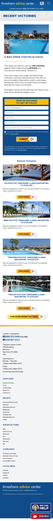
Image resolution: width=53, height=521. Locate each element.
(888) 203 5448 (11, 336)
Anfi (4, 429)
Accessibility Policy (9, 461)
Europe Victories (8, 383)
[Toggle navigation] (48, 3)
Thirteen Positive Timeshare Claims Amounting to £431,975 (26, 258)
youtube (5, 478)
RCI (4, 436)
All (4, 444)
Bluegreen (6, 410)
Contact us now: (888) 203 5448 (26, 8)
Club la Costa (7, 431)
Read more (24, 197)
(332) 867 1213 (11, 339)
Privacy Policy (14, 134)
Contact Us (6, 393)
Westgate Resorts (9, 417)
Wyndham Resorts (9, 407)
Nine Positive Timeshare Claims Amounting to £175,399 (26, 221)
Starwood (6, 412)
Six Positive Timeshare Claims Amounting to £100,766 (26, 184)
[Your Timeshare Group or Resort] (26, 108)
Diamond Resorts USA (10, 402)
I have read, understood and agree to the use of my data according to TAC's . (26, 133)
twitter (5, 475)
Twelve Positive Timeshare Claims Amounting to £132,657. (26, 296)
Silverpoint (6, 439)
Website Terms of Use (10, 456)
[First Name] (26, 113)
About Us (6, 390)
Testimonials (7, 388)
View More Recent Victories (24, 317)
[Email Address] (26, 123)
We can (44, 507)
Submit (23, 139)
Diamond (6, 434)
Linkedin (5, 470)
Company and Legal (9, 453)
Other (5, 419)
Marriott (6, 405)
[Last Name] (26, 118)
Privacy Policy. (22, 150)
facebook (6, 473)
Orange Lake (7, 414)
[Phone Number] (26, 128)
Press (4, 385)
